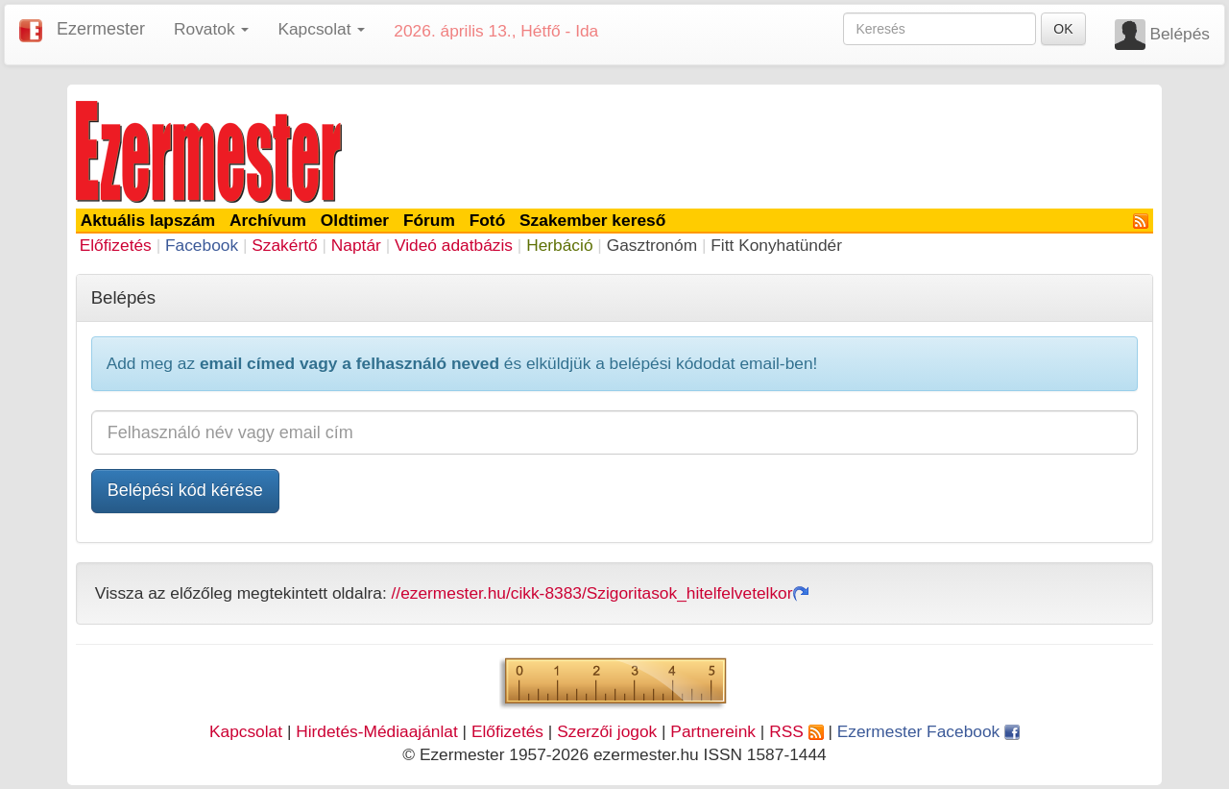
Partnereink (713, 731)
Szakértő (284, 245)
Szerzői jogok (607, 731)
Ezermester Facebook (928, 731)
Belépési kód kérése (185, 490)
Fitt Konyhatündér (776, 245)
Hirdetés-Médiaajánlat (377, 731)
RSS (796, 731)
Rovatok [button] (211, 28)
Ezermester (101, 28)
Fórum (429, 220)
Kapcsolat (245, 731)
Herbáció (559, 245)
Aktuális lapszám (148, 220)
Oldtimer (355, 220)
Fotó (488, 220)
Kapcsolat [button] (321, 28)
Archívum (267, 220)
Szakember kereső (592, 220)
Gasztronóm (652, 245)
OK (1062, 29)
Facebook (201, 245)
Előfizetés (116, 245)
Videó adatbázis (454, 245)
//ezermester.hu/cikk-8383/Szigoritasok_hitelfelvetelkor (600, 593)
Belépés (1179, 33)
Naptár (356, 245)
